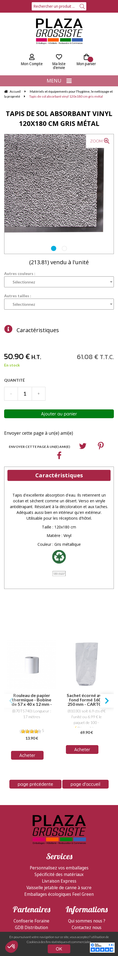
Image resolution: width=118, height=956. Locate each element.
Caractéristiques (38, 330)
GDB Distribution (31, 848)
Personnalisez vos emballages (59, 788)
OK (59, 949)
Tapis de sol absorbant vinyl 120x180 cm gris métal (59, 118)
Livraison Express (59, 801)
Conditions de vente (86, 868)
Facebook (31, 855)
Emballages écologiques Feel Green (59, 815)
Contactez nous (86, 848)
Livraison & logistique (87, 855)
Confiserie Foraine (31, 841)
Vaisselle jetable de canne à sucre (59, 808)
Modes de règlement (86, 861)
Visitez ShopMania (31, 861)
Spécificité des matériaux (59, 795)
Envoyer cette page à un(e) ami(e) (38, 433)
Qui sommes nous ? (86, 841)
